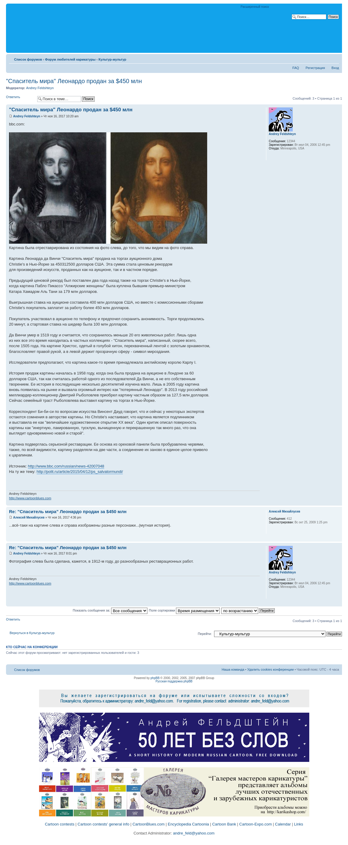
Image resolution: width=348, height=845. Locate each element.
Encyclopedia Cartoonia (188, 824)
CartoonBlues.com (148, 824)
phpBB (154, 678)
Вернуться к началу (337, 502)
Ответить (20, 99)
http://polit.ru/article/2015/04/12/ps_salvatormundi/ (80, 471)
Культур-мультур (112, 59)
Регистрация (315, 68)
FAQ (295, 68)
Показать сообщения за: (110, 610)
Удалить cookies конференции (270, 669)
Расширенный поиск (255, 6)
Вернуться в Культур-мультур (32, 633)
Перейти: (205, 634)
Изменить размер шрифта (334, 58)
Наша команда (233, 669)
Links (298, 824)
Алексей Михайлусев (28, 517)
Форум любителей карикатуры (70, 59)
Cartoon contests (59, 824)
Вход (335, 68)
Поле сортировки (184, 610)
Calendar (283, 824)
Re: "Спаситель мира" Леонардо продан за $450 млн (67, 511)
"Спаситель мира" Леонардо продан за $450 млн (74, 81)
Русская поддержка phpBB (174, 681)
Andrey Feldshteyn (40, 88)
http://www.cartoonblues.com (30, 498)
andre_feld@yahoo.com (193, 833)
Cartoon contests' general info (103, 824)
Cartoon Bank (224, 824)
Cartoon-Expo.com (255, 824)
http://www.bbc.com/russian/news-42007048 (66, 466)
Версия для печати (325, 58)
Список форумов (28, 59)
